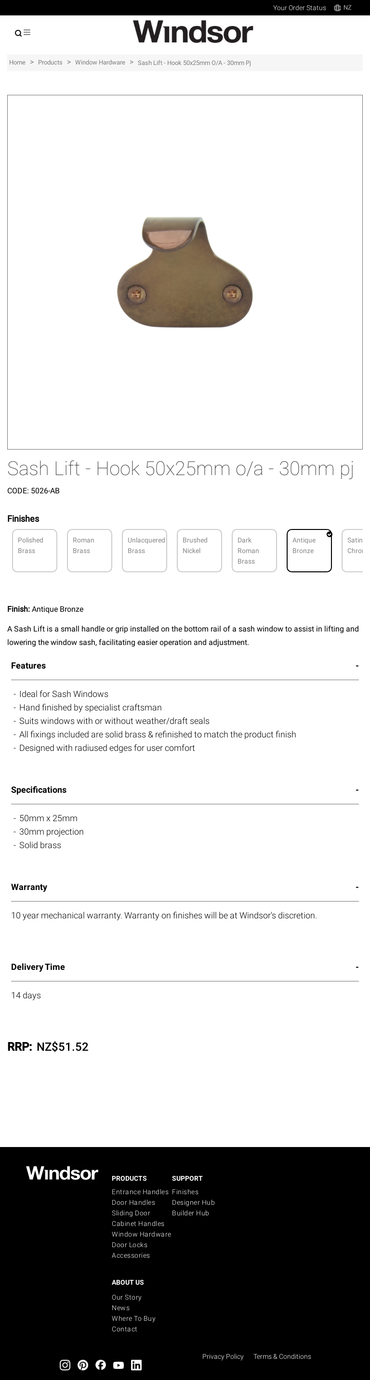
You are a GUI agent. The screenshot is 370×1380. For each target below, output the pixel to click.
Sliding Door (131, 1213)
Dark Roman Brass (248, 550)
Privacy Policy (223, 1356)
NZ (343, 7)
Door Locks (129, 1245)
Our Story (127, 1297)
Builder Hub (191, 1213)
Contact (125, 1329)
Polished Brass (30, 545)
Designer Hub (193, 1202)
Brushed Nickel (195, 545)
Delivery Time (38, 967)
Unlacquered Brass (146, 545)
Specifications (38, 790)
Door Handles (133, 1202)
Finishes (185, 1192)
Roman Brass (83, 545)
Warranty (29, 887)
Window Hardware (142, 1234)
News (121, 1308)
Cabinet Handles (138, 1223)
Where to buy (134, 1318)
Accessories (131, 1255)
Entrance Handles (140, 1192)
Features (28, 665)
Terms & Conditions (282, 1356)
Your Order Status (299, 8)
